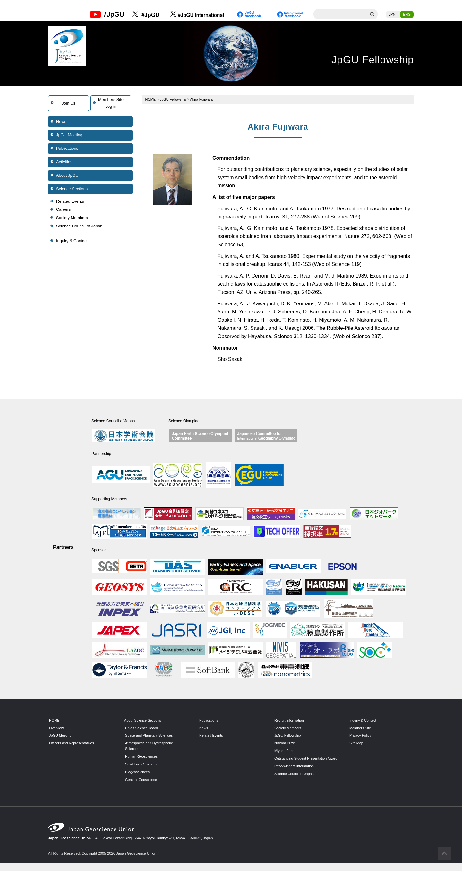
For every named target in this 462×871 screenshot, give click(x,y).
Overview (56, 728)
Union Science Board (142, 728)
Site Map (356, 743)
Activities (64, 161)
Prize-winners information (294, 772)
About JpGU (67, 175)
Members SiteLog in (111, 103)
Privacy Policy (360, 736)
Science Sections (72, 188)
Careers (63, 209)
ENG (407, 14)
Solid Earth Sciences (141, 764)
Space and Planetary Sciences (149, 736)
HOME (150, 99)
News (61, 121)
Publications (67, 148)
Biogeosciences (137, 772)
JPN (392, 14)
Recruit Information (289, 720)
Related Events (70, 201)
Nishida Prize (284, 743)
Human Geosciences (141, 757)
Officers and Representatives (72, 743)
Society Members (72, 218)
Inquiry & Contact (72, 241)
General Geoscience (141, 779)
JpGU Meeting (69, 134)
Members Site (360, 728)
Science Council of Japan (79, 226)
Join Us (68, 103)
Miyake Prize (284, 751)
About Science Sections (143, 720)
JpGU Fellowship (173, 99)
